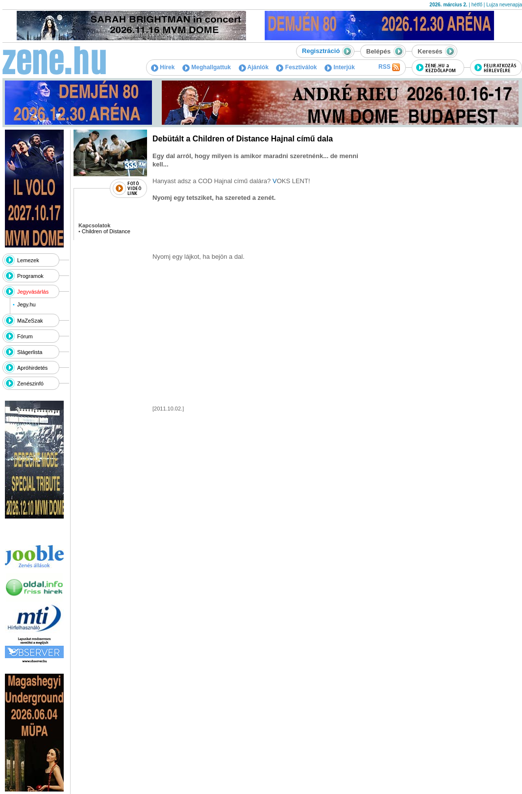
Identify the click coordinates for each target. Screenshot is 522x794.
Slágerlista (29, 352)
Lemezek (28, 260)
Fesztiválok (296, 67)
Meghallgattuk (206, 67)
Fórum (25, 336)
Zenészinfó (30, 383)
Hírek (162, 67)
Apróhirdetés (32, 368)
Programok (30, 276)
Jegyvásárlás (33, 292)
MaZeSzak (30, 321)
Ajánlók (254, 67)
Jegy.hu (26, 304)
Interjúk (339, 67)
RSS (389, 67)
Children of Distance (106, 231)
